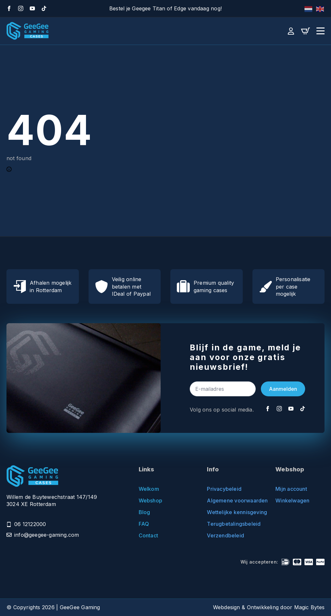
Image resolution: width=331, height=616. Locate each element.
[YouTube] (32, 8)
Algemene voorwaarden (231, 500)
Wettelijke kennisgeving (231, 512)
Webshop (150, 500)
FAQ (144, 523)
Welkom (149, 488)
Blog (144, 512)
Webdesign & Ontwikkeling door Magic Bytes (269, 607)
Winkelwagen (292, 500)
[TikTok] (44, 8)
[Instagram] (20, 8)
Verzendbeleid (225, 535)
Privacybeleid (224, 488)
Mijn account (291, 488)
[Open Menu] (320, 31)
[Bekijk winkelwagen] (305, 31)
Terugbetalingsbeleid (231, 523)
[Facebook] (9, 8)
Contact (148, 535)
